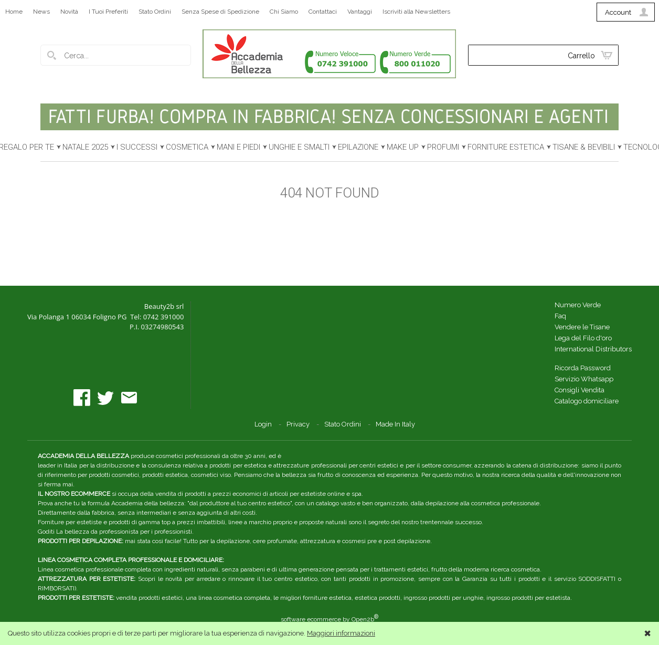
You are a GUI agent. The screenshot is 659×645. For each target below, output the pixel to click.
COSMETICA (187, 147)
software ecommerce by (329, 619)
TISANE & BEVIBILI (583, 147)
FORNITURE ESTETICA (505, 147)
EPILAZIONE (358, 147)
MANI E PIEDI (238, 147)
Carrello (581, 55)
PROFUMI (443, 147)
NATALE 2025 (85, 147)
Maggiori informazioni (341, 633)
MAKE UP (403, 147)
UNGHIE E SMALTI (299, 147)
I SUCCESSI (136, 147)
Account (618, 12)
